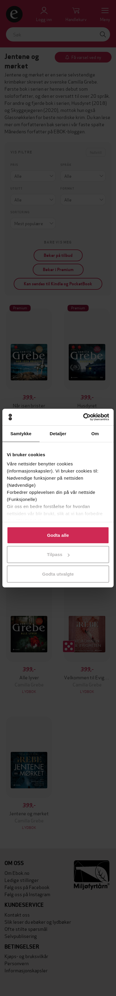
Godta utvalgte (58, 573)
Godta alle (58, 534)
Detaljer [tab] (58, 433)
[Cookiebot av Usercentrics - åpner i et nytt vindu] (83, 417)
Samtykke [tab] (21, 433)
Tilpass (58, 554)
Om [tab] (95, 433)
